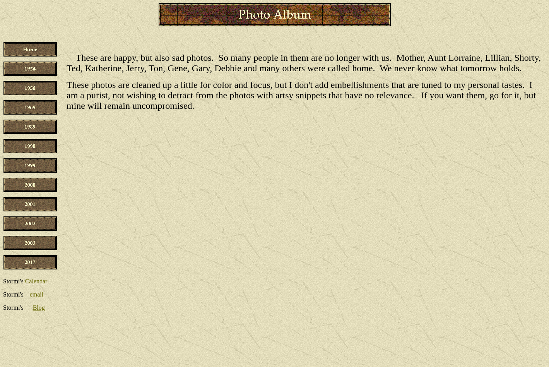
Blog (39, 307)
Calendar (36, 281)
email (37, 294)
